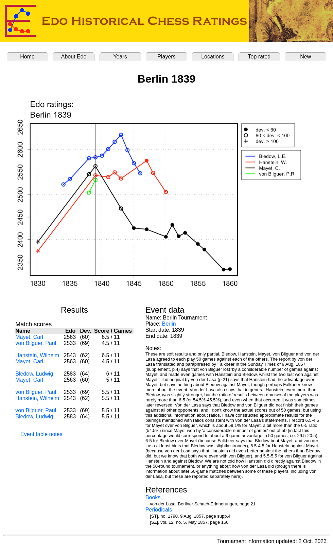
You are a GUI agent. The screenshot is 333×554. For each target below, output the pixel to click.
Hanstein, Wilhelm (37, 355)
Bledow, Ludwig (34, 374)
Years (120, 56)
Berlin (169, 324)
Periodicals (158, 510)
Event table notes (41, 434)
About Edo (74, 56)
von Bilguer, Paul (35, 343)
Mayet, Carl (29, 337)
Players (166, 56)
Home (27, 56)
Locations (213, 56)
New (305, 56)
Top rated (259, 56)
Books (152, 497)
